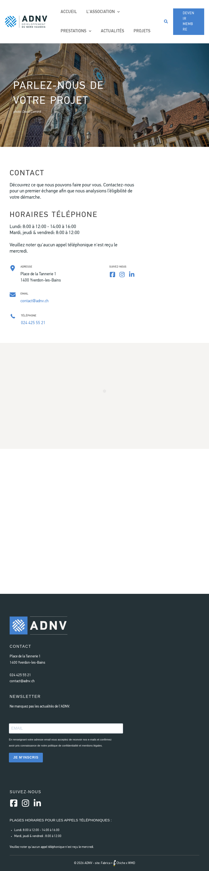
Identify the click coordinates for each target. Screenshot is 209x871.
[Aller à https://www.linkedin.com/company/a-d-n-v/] (132, 275)
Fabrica (105, 863)
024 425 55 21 (33, 323)
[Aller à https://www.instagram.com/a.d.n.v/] (122, 275)
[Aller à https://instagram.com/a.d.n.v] (25, 803)
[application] (115, 12)
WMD (131, 863)
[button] (165, 22)
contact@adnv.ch (34, 301)
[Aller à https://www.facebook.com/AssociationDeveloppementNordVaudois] (112, 275)
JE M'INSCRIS (26, 757)
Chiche (119, 863)
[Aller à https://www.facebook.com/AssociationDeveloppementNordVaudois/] (14, 803)
